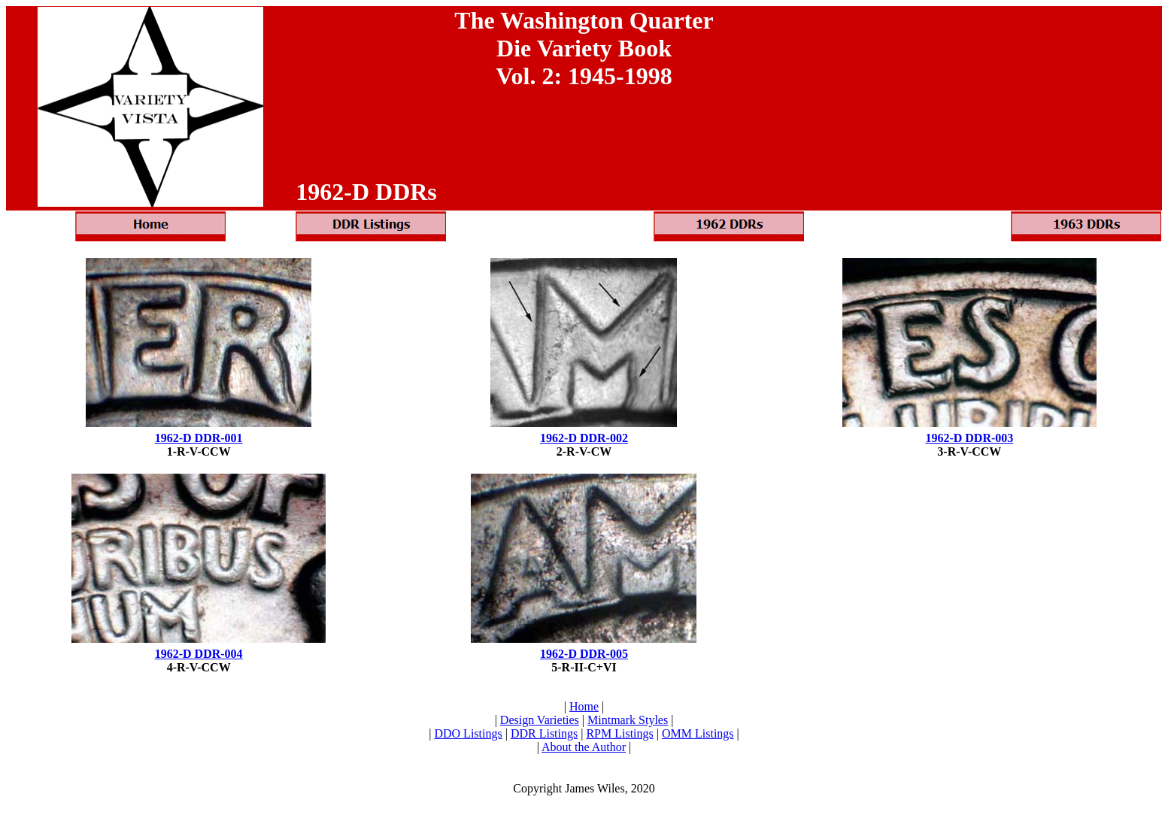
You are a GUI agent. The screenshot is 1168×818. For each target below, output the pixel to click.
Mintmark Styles (627, 719)
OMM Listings (698, 733)
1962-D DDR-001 (199, 438)
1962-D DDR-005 (584, 653)
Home (584, 706)
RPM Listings (619, 733)
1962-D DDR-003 (969, 438)
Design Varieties (539, 719)
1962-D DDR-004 (199, 653)
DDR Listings (544, 733)
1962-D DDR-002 (584, 438)
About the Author (584, 747)
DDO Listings (468, 733)
